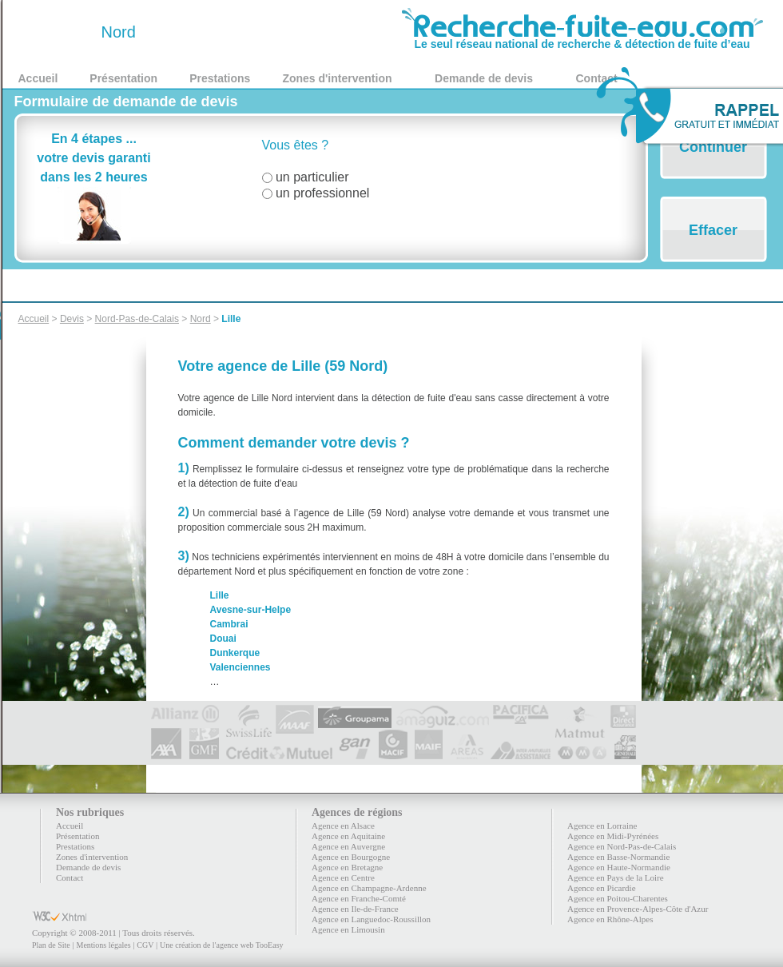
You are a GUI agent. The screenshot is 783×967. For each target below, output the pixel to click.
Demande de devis (484, 78)
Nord (200, 318)
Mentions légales (103, 945)
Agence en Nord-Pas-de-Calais (621, 846)
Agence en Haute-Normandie (618, 867)
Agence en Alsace (343, 825)
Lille (230, 318)
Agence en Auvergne (348, 846)
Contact (69, 877)
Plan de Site (51, 945)
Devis (72, 318)
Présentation (123, 78)
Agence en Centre (343, 877)
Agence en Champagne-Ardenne (369, 888)
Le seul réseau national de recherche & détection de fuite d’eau (582, 38)
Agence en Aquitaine (348, 836)
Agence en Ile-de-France (355, 908)
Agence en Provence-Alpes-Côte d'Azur (637, 908)
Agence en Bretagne (347, 867)
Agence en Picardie (601, 888)
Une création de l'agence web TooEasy (221, 945)
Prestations (219, 78)
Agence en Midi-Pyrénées (612, 836)
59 (57, 32)
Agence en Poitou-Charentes (617, 898)
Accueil (38, 78)
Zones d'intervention (337, 78)
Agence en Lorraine (602, 825)
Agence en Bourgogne (351, 857)
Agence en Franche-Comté (359, 898)
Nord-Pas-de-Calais (137, 318)
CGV (145, 945)
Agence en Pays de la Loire (615, 877)
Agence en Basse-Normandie (618, 857)
